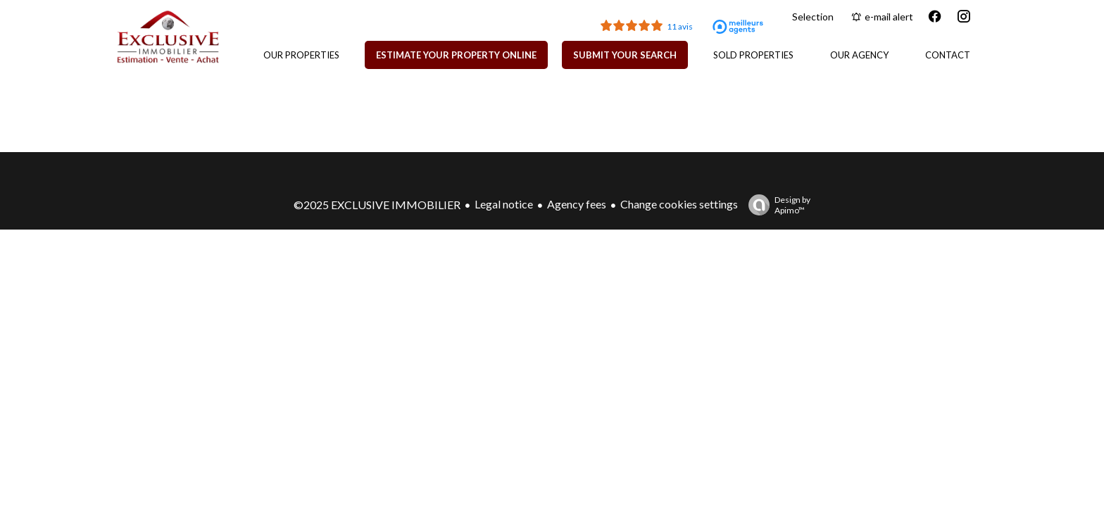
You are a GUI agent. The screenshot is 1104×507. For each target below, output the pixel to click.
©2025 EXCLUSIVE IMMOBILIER (377, 204)
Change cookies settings (679, 204)
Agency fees (576, 204)
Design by (775, 204)
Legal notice (504, 204)
